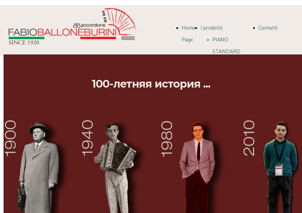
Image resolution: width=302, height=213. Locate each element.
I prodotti (211, 28)
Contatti (268, 28)
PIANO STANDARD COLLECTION (228, 51)
